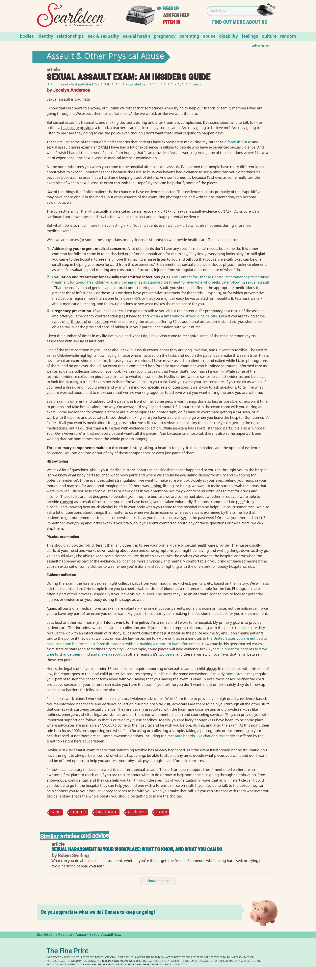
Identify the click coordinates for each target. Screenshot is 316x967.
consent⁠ (66, 501)
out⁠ (128, 253)
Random (288, 35)
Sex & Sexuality (103, 35)
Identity (45, 35)
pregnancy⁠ (214, 310)
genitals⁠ (198, 583)
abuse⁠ (211, 668)
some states (123, 668)
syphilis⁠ (214, 292)
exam (161, 812)
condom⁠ (102, 321)
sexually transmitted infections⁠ (132, 277)
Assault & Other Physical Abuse (105, 57)
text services (229, 735)
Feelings (250, 35)
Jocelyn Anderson (71, 90)
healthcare (106, 812)
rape (55, 812)
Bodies (27, 35)
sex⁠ (184, 517)
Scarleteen (46, 935)
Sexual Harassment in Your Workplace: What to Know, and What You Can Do (136, 849)
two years (166, 654)
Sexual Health (136, 35)
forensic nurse (239, 142)
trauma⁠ (170, 122)
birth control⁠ (76, 321)
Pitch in (171, 22)
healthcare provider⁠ (77, 127)
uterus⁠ (120, 310)
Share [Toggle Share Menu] (260, 45)
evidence (137, 812)
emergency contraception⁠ (97, 316)
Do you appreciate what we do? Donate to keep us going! (98, 912)
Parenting (189, 35)
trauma (78, 812)
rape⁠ (239, 501)
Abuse (209, 35)
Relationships (70, 35)
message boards (181, 735)
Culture (269, 35)
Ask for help (176, 15)
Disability (228, 35)
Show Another (158, 881)
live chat (203, 735)
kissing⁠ (155, 485)
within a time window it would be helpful (183, 316)
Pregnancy (165, 35)
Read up (171, 8)
